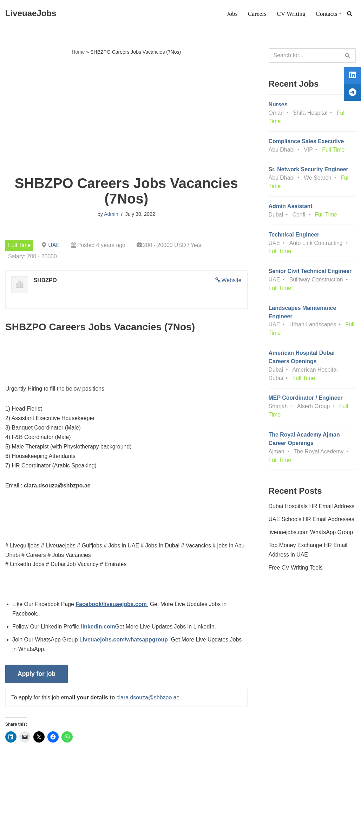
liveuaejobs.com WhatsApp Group (311, 535)
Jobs (231, 13)
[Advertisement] (126, 116)
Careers (257, 13)
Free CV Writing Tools (296, 570)
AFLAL (91, 829)
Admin (111, 214)
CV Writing (290, 13)
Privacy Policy (60, 811)
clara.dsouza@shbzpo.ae (148, 700)
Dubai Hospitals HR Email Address (312, 508)
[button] (340, 13)
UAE (54, 245)
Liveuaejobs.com (26, 829)
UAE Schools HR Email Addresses (312, 522)
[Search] (349, 13)
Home (78, 52)
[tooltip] (351, 76)
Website (231, 281)
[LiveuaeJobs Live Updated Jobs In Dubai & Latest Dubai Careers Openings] (30, 13)
